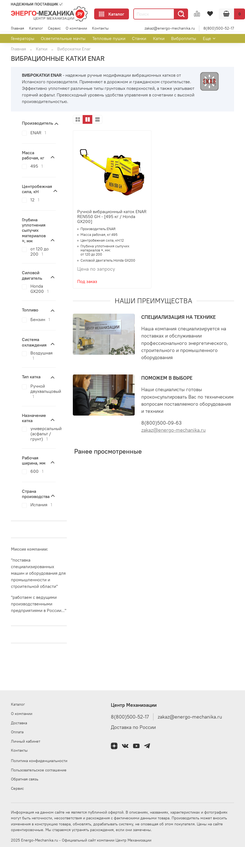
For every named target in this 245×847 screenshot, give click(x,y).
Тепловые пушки (108, 38)
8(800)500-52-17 (218, 28)
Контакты (100, 28)
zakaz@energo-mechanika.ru (170, 28)
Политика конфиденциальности (39, 760)
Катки (159, 38)
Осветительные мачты (63, 38)
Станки (139, 38)
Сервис (54, 28)
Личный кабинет (25, 741)
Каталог (111, 14)
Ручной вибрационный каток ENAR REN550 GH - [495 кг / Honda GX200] (111, 216)
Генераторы (22, 38)
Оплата (17, 731)
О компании (76, 28)
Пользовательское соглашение (39, 770)
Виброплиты (183, 38)
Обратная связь (24, 779)
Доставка (19, 722)
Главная (17, 28)
